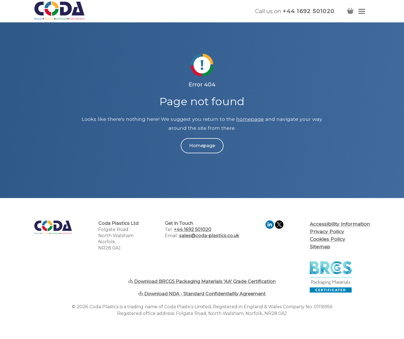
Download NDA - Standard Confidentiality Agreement (202, 293)
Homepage (202, 145)
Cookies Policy (327, 239)
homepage (250, 119)
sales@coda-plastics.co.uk (209, 235)
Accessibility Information (340, 224)
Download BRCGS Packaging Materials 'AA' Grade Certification (202, 281)
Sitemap (320, 246)
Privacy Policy (327, 231)
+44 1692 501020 (308, 11)
